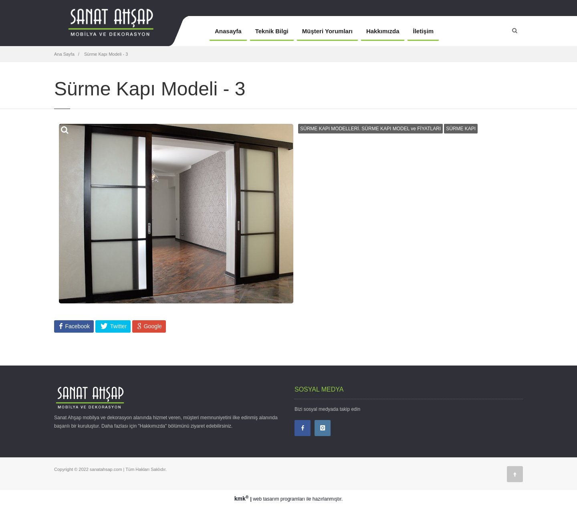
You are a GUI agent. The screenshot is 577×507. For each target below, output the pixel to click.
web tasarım (266, 499)
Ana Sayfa (64, 54)
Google (152, 326)
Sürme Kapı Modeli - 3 (105, 54)
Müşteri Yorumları (327, 31)
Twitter (118, 326)
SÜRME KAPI (461, 128)
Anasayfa (228, 31)
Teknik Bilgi (271, 31)
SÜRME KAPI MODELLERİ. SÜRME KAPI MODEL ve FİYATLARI (370, 128)
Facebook (77, 326)
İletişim (423, 31)
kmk (242, 498)
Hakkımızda (382, 31)
